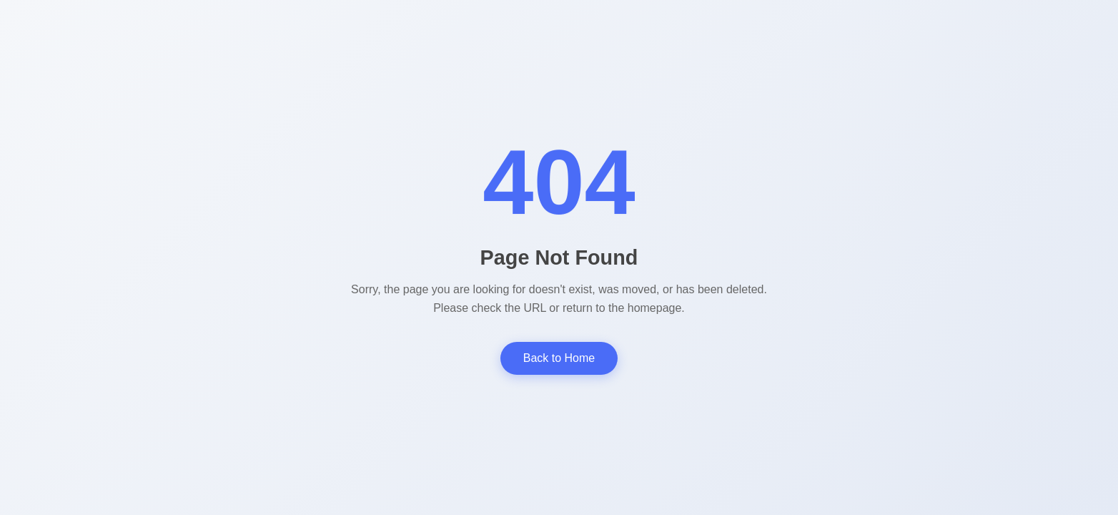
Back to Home (559, 358)
